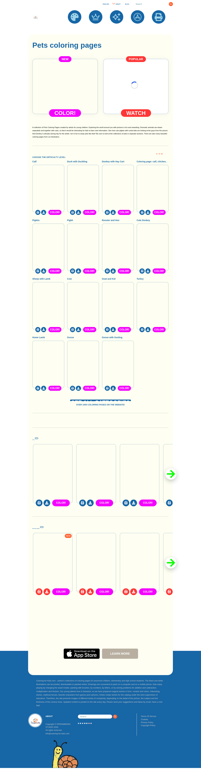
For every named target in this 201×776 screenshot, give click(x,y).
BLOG (127, 4)
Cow (38, 444)
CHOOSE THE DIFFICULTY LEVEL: (49, 157)
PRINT (158, 25)
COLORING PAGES (74, 27)
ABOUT (118, 4)
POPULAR (95, 25)
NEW (116, 25)
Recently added (55, 534)
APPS (137, 25)
